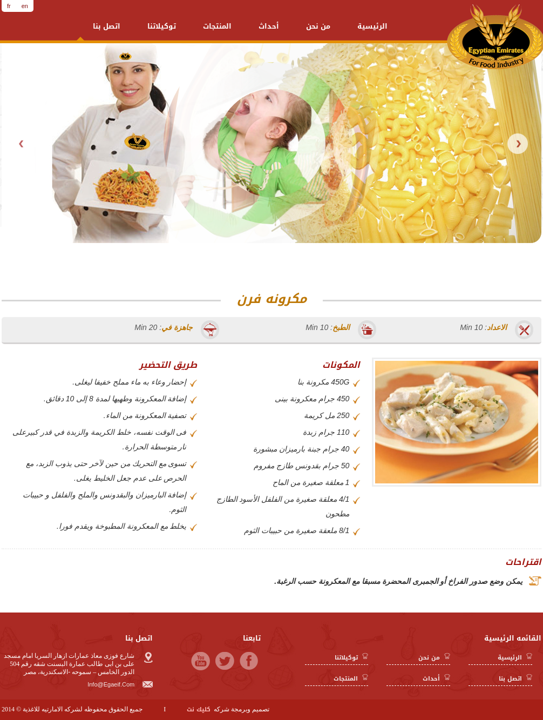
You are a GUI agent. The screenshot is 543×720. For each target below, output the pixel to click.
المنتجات (217, 26)
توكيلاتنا (161, 26)
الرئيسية (372, 26)
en (25, 6)
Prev (22, 143)
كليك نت (199, 709)
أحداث (269, 26)
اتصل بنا (106, 26)
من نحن (318, 26)
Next (517, 143)
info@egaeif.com (121, 684)
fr (9, 6)
